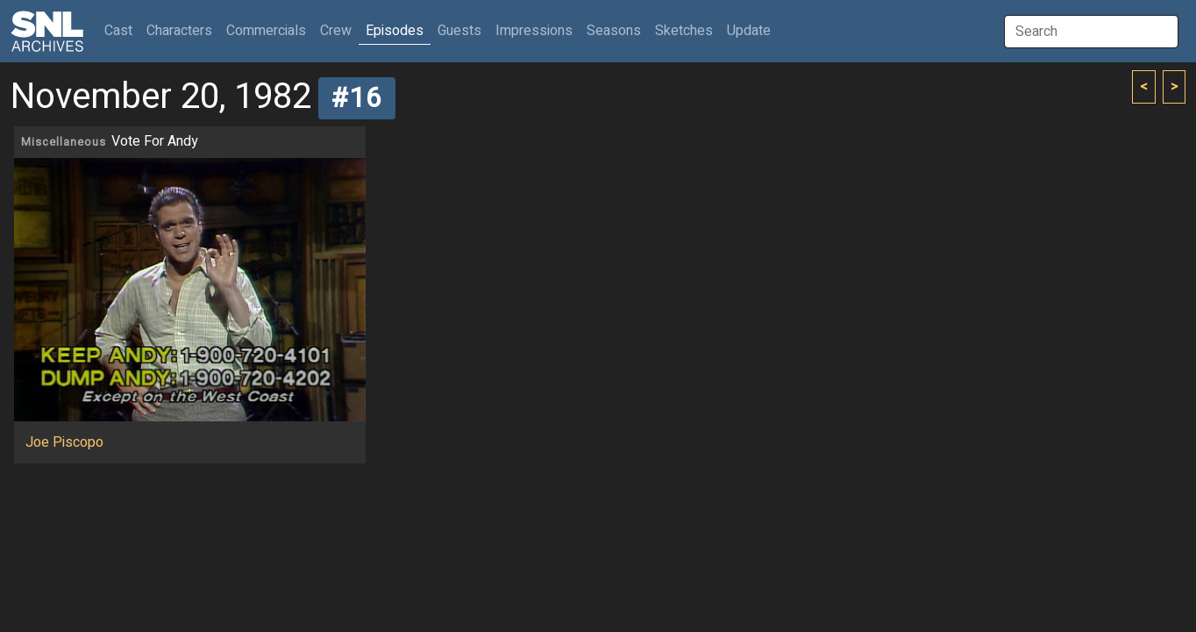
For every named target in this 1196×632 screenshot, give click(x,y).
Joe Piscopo (64, 442)
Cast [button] (121, 30)
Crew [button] (336, 30)
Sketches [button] (684, 30)
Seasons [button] (614, 30)
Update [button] (749, 30)
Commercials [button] (266, 30)
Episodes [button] (395, 30)
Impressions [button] (534, 30)
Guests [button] (459, 30)
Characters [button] (179, 30)
